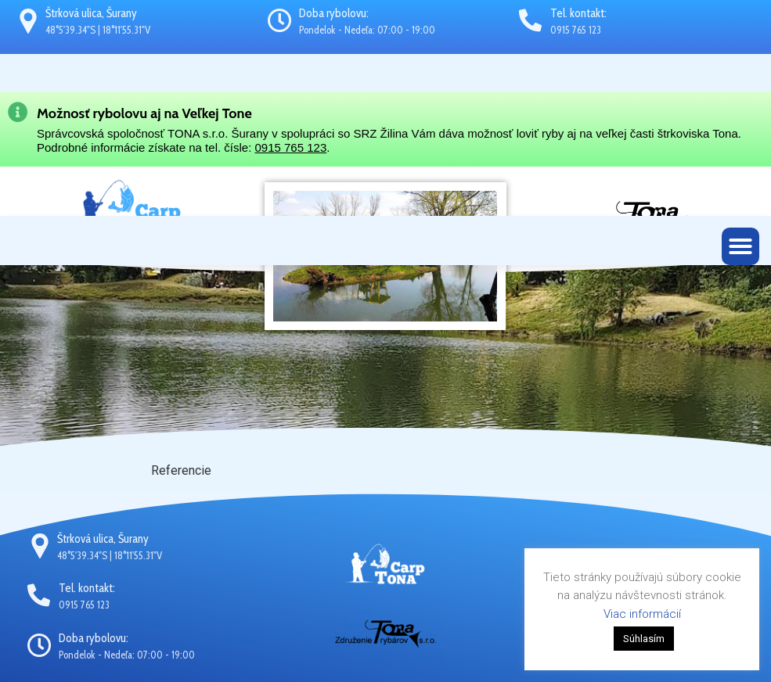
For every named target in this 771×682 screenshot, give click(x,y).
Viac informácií (642, 614)
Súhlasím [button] (644, 638)
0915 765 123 (290, 147)
